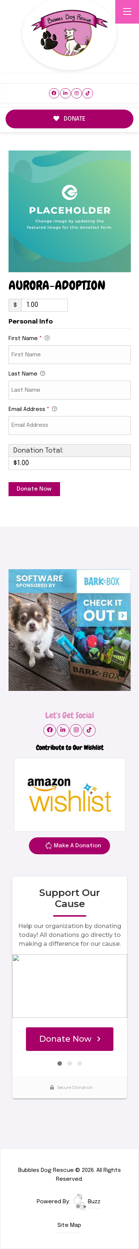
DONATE (69, 119)
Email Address (33, 409)
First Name (29, 339)
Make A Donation (73, 847)
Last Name (27, 374)
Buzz (86, 1202)
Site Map (69, 1225)
